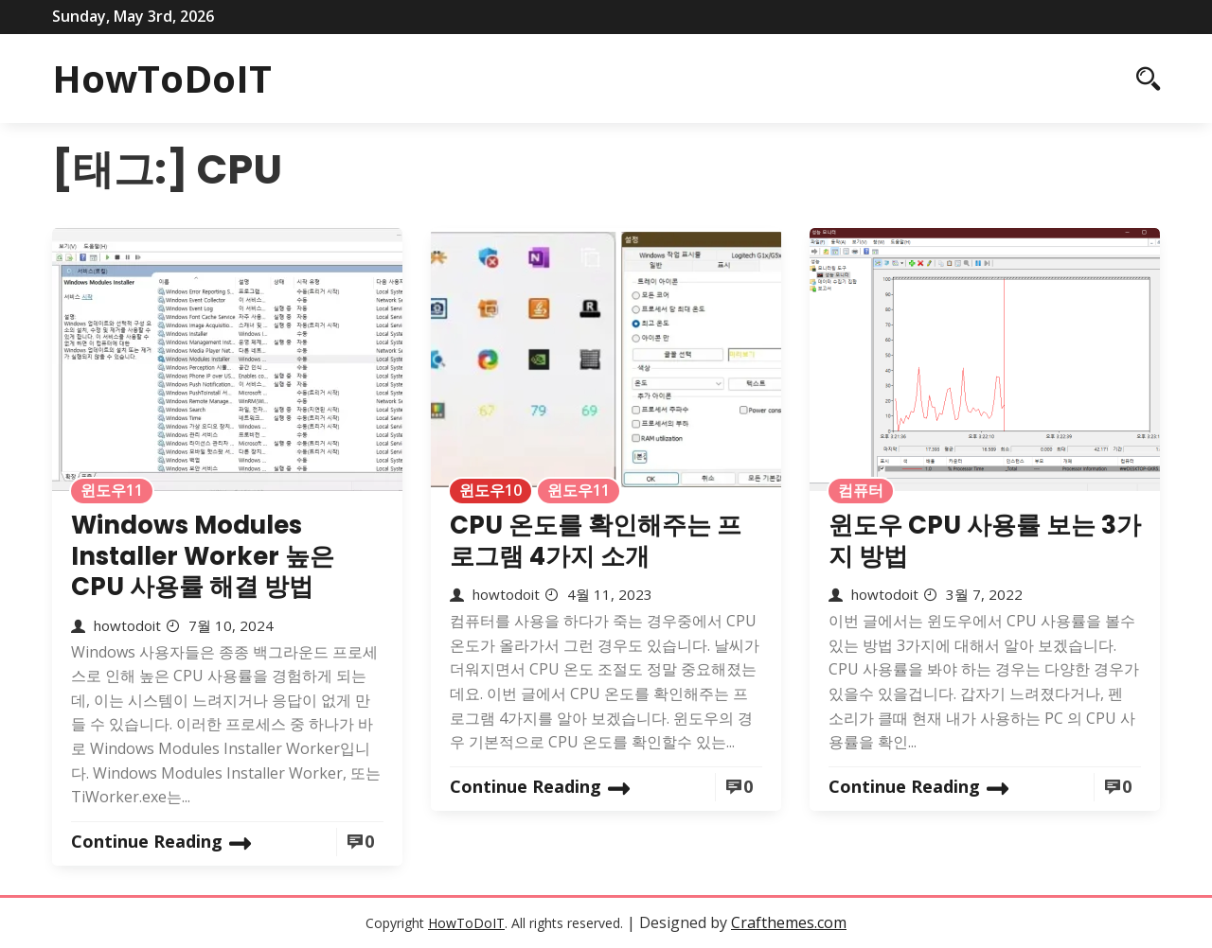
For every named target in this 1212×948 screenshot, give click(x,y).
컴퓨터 (860, 490)
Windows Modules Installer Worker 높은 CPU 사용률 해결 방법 (202, 556)
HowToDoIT (162, 78)
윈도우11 (111, 490)
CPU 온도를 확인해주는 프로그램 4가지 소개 (595, 540)
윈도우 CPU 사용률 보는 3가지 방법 (985, 540)
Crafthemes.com (789, 922)
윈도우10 (490, 490)
